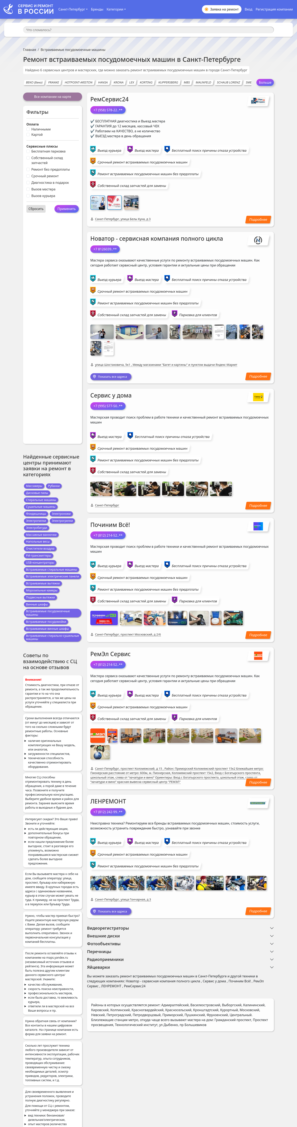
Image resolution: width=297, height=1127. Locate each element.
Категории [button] (115, 9)
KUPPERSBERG (168, 82)
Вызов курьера (43, 196)
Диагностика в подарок (50, 182)
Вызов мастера (43, 189)
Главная (29, 49)
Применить (67, 208)
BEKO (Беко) (34, 82)
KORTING (146, 82)
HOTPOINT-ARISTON (79, 82)
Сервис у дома (111, 396)
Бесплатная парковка (48, 151)
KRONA (118, 82)
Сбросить (36, 208)
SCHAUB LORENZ (228, 82)
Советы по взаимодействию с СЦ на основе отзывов (50, 661)
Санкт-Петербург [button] (71, 9)
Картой (37, 134)
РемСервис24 (109, 99)
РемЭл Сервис (110, 654)
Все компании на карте (52, 96)
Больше (265, 82)
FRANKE (53, 82)
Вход (248, 9)
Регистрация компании (274, 9)
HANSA (103, 82)
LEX (131, 82)
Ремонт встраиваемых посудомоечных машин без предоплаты (148, 174)
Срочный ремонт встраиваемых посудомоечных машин (142, 162)
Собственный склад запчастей (47, 160)
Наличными (41, 129)
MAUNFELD (203, 82)
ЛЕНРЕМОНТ (108, 802)
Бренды (97, 9)
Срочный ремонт (45, 176)
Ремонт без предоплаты (50, 169)
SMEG (249, 82)
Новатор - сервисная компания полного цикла (156, 238)
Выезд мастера (146, 150)
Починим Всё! (110, 525)
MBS (187, 82)
